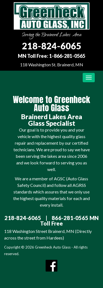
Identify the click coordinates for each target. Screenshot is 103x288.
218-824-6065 (51, 46)
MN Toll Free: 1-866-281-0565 (51, 56)
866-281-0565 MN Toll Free (69, 221)
